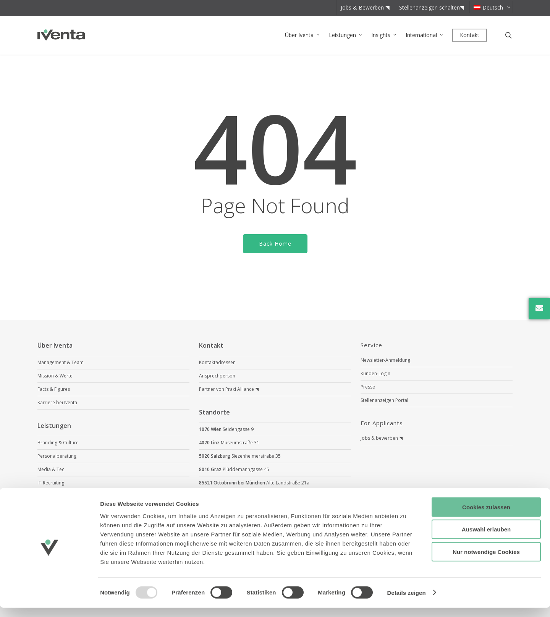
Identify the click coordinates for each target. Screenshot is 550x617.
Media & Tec (50, 469)
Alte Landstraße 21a (254, 482)
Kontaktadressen (217, 362)
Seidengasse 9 (226, 429)
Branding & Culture (58, 442)
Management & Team (60, 362)
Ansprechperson (217, 375)
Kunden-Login (375, 373)
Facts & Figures (53, 389)
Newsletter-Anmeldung (385, 360)
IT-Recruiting (50, 482)
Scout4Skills (49, 496)
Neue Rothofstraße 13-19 (254, 496)
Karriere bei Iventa (57, 402)
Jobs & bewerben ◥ (382, 438)
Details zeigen (406, 602)
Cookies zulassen (486, 516)
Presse (368, 387)
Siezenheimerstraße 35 (240, 456)
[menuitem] (490, 7)
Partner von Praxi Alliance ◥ (229, 389)
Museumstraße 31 (229, 442)
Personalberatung (56, 456)
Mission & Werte (55, 375)
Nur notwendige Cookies (486, 561)
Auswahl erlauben (486, 539)
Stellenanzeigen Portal (384, 400)
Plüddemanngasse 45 (234, 469)
